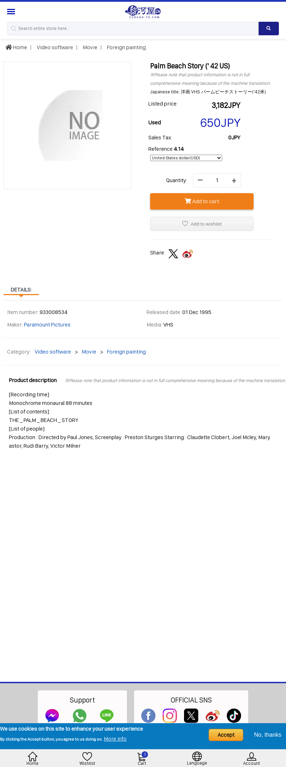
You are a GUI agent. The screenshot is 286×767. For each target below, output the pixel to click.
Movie (89, 47)
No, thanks (267, 735)
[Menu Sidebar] (12, 11)
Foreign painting (126, 47)
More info (115, 738)
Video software (54, 47)
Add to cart (202, 201)
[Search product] (269, 28)
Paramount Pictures (47, 324)
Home (16, 47)
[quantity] (217, 180)
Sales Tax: (160, 137)
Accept (226, 734)
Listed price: (163, 103)
